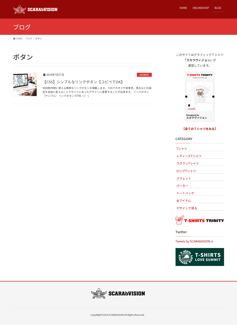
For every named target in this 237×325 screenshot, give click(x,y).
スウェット (183, 178)
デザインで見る (186, 208)
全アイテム (183, 200)
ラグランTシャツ (187, 163)
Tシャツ (181, 148)
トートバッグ (185, 193)
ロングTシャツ (186, 171)
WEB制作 (144, 74)
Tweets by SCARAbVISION (194, 241)
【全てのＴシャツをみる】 (200, 128)
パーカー (182, 185)
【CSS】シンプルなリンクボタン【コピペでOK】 (84, 81)
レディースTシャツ (189, 156)
